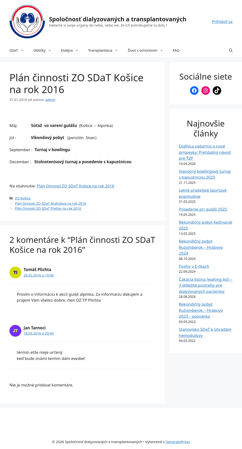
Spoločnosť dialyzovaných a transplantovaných (117, 19)
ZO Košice (23, 198)
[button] (230, 50)
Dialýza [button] (72, 50)
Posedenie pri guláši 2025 (203, 209)
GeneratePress (178, 441)
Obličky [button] (44, 50)
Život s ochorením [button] (148, 50)
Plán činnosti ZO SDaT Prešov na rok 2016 (48, 208)
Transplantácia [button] (105, 50)
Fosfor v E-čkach (194, 266)
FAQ (176, 50)
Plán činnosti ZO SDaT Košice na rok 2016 (75, 186)
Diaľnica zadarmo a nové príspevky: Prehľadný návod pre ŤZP (205, 152)
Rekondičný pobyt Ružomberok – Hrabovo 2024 (201, 247)
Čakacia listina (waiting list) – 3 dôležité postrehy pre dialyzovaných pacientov (206, 285)
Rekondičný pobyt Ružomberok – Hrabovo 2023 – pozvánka (201, 310)
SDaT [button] (19, 50)
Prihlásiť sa (222, 21)
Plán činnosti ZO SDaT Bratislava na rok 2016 (50, 203)
